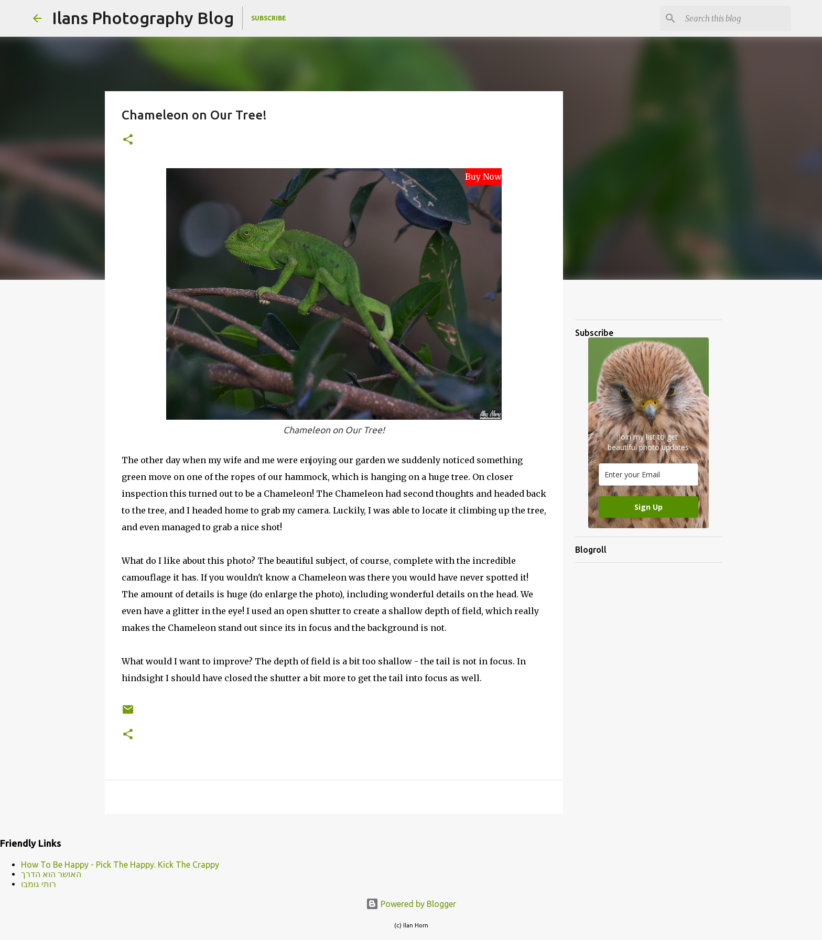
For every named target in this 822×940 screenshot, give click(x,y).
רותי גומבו (38, 884)
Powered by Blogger (411, 904)
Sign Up (648, 507)
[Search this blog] (736, 18)
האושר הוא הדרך (51, 874)
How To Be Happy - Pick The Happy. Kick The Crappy (120, 864)
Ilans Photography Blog (143, 17)
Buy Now (483, 176)
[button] (128, 140)
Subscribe (268, 18)
